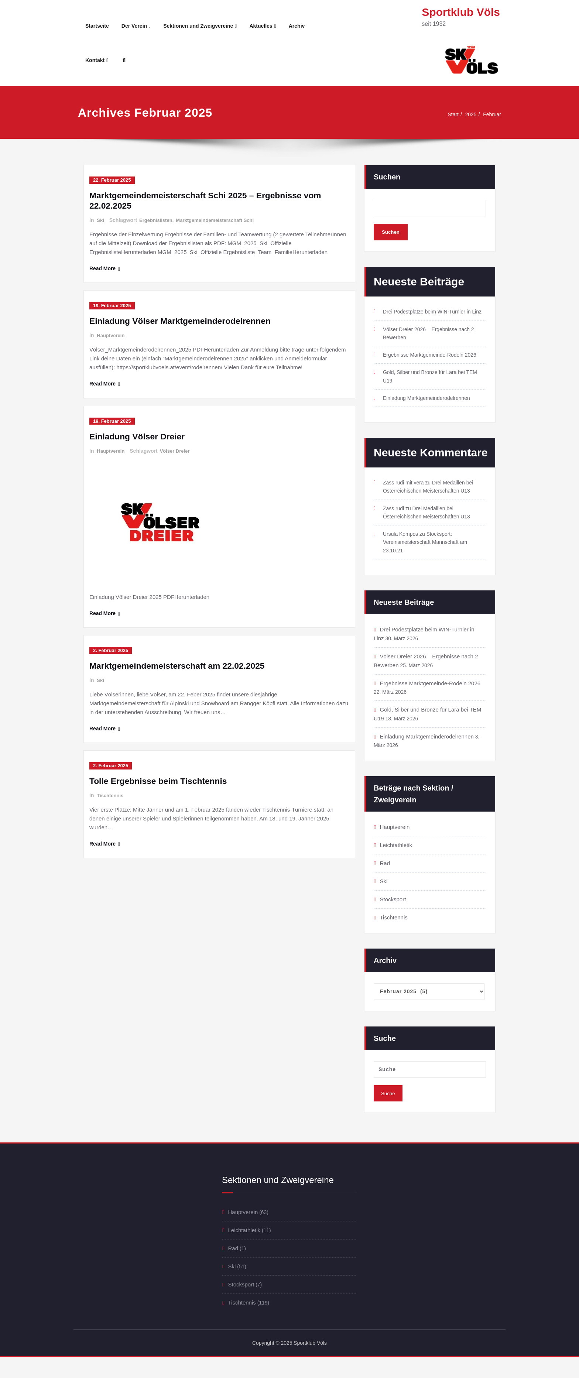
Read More (103, 268)
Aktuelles (262, 26)
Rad (385, 882)
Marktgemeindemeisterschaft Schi (221, 220)
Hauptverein (112, 336)
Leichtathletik (396, 864)
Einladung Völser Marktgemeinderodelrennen (184, 321)
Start (450, 114)
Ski (101, 220)
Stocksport (393, 918)
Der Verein (136, 26)
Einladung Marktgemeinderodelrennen (430, 411)
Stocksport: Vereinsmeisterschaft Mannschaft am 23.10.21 (428, 559)
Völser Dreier (178, 451)
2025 (469, 114)
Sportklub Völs (461, 12)
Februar (491, 114)
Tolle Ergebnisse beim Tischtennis (161, 782)
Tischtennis (111, 796)
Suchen (387, 177)
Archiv (297, 26)
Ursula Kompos (402, 550)
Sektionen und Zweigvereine (200, 26)
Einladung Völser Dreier (139, 437)
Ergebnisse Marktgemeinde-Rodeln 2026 (433, 366)
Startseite (97, 26)
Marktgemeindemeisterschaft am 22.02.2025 (181, 666)
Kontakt (96, 60)
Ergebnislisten (157, 220)
